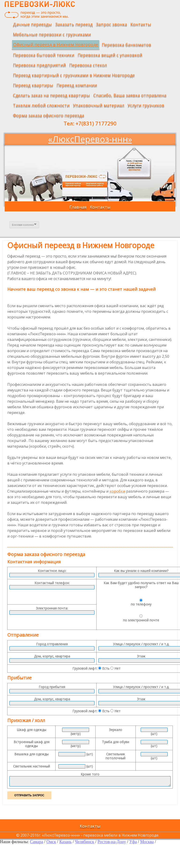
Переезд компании (76, 85)
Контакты (140, 24)
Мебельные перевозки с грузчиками (52, 34)
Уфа (133, 841)
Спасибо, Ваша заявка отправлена (129, 95)
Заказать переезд (74, 24)
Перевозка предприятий (39, 65)
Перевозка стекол (88, 65)
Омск (51, 841)
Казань (65, 841)
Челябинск (84, 841)
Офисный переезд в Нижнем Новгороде (55, 44)
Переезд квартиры (33, 85)
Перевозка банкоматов (126, 44)
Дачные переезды (32, 24)
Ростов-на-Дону (112, 841)
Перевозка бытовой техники (43, 55)
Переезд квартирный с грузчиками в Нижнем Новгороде (74, 75)
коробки (117, 491)
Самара (36, 841)
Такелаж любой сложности (41, 105)
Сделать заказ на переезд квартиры (51, 95)
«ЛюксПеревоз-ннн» (90, 139)
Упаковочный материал (98, 105)
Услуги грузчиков (146, 105)
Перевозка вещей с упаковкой (110, 55)
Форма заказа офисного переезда (48, 115)
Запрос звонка (111, 24)
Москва (147, 841)
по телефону (141, 603)
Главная (77, 207)
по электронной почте (141, 618)
